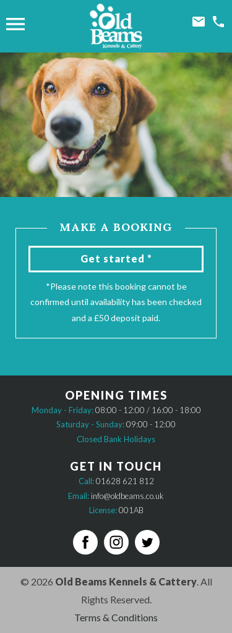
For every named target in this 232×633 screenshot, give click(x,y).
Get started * (116, 258)
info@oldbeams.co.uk (127, 496)
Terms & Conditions (116, 617)
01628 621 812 (125, 481)
